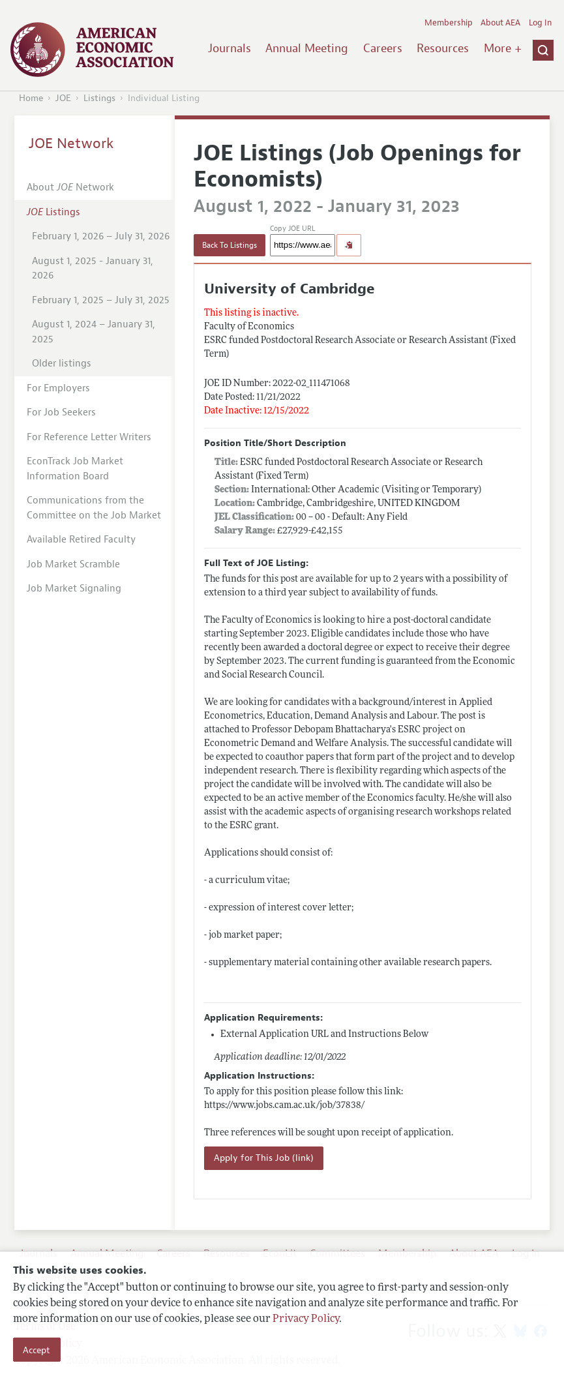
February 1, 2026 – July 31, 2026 (101, 236)
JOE (63, 98)
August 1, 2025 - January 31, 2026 (92, 268)
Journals (229, 48)
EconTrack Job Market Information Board (75, 469)
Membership (448, 23)
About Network (70, 187)
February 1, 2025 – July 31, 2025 (101, 300)
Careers (382, 48)
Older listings (61, 363)
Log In (540, 23)
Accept (36, 1350)
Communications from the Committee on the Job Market (94, 508)
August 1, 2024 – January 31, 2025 (93, 332)
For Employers (58, 388)
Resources (443, 48)
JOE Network (71, 143)
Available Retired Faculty (81, 539)
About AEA (500, 23)
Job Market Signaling (74, 588)
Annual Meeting (306, 48)
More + (503, 48)
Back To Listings (229, 245)
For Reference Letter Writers (89, 437)
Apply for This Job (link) (264, 1157)
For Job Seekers (61, 412)
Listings (99, 98)
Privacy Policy (306, 1319)
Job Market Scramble (73, 564)
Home (31, 98)
